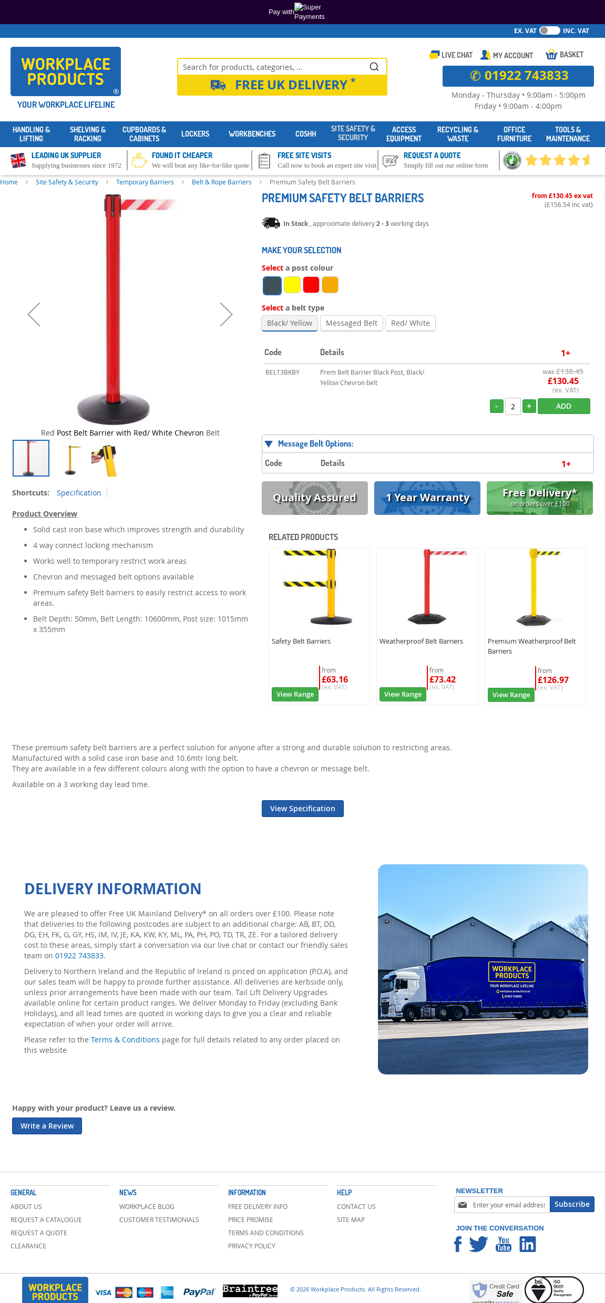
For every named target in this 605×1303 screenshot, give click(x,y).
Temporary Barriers (145, 182)
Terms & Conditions (125, 1040)
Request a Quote (39, 1232)
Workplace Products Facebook (458, 1244)
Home (9, 182)
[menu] (302, 134)
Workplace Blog (147, 1206)
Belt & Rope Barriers (222, 182)
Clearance (28, 1246)
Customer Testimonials (159, 1219)
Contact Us (356, 1206)
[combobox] (282, 66)
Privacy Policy (251, 1246)
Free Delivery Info (258, 1206)
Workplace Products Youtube (503, 1244)
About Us (26, 1206)
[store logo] (66, 71)
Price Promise (250, 1219)
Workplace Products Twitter (478, 1244)
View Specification (302, 808)
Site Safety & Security (67, 182)
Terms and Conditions (266, 1232)
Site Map (351, 1219)
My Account (513, 55)
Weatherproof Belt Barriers (421, 641)
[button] (34, 314)
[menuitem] (31, 134)
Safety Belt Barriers (301, 641)
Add (563, 406)
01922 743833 (79, 955)
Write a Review (47, 1126)
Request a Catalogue (46, 1219)
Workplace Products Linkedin (527, 1244)
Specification (79, 493)
